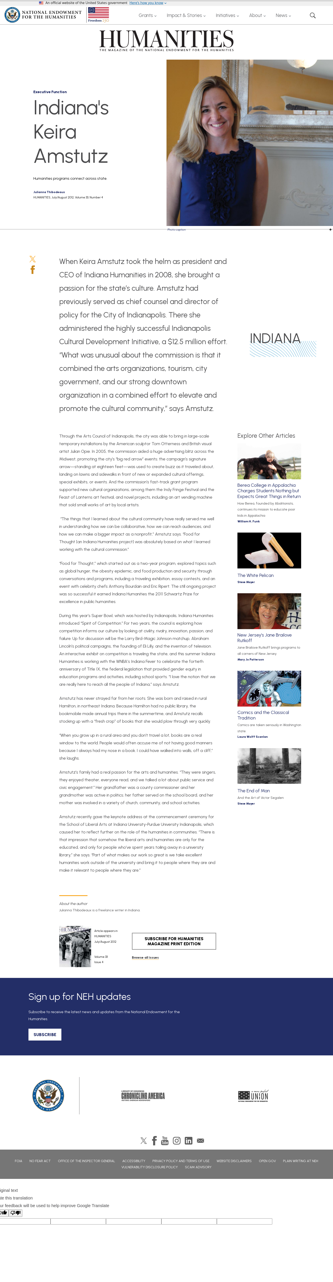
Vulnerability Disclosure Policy (149, 1167)
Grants (146, 15)
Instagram (177, 1141)
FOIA (18, 1161)
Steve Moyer (246, 582)
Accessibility (133, 1161)
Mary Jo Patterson (250, 659)
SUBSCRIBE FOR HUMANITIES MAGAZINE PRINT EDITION (174, 941)
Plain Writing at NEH (300, 1161)
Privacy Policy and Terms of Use (180, 1161)
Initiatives (225, 15)
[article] (88, 946)
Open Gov (267, 1161)
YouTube (165, 1140)
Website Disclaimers (234, 1161)
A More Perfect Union (253, 1095)
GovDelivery (200, 1141)
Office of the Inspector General (86, 1161)
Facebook (33, 269)
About (255, 15)
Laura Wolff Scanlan (252, 737)
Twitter (32, 259)
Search (313, 15)
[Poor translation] (15, 1213)
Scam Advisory (198, 1167)
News (281, 15)
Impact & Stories (184, 15)
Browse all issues (145, 957)
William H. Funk (248, 521)
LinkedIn (188, 1141)
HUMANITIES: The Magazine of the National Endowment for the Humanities (166, 40)
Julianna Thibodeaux (49, 192)
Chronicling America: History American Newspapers (143, 1095)
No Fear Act (40, 1161)
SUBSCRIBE (45, 1034)
